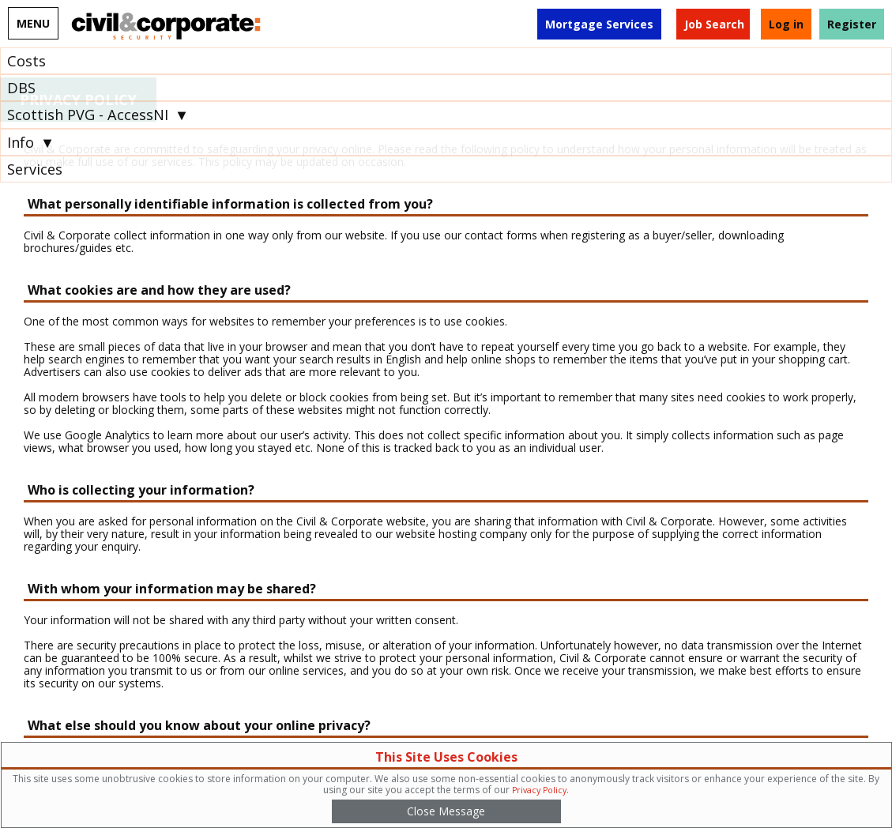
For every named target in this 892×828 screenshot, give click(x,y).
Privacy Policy (539, 790)
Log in (786, 24)
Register (851, 24)
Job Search (714, 24)
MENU (33, 23)
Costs (26, 60)
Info (20, 142)
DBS (21, 87)
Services (34, 169)
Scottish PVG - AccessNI (87, 114)
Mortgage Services (599, 24)
